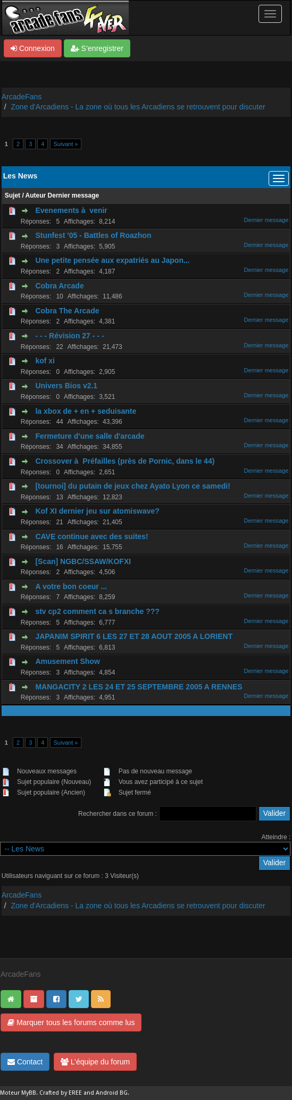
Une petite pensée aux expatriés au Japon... (112, 260)
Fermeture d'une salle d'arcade (89, 436)
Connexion (33, 48)
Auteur (36, 195)
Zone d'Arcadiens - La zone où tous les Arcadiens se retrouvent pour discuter (138, 107)
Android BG (112, 1092)
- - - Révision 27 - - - (69, 335)
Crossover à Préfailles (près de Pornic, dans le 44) (124, 461)
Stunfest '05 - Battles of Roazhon (93, 235)
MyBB (28, 1092)
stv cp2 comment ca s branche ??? (97, 611)
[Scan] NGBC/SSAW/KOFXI (83, 561)
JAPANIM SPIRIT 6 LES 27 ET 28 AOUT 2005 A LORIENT (133, 636)
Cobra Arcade (59, 286)
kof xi (45, 360)
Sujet (12, 195)
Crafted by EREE (60, 1092)
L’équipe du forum (95, 1062)
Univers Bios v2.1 (66, 385)
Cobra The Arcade (67, 310)
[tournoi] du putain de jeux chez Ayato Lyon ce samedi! (132, 486)
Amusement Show (67, 661)
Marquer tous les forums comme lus (71, 1022)
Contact (25, 1062)
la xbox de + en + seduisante (85, 411)
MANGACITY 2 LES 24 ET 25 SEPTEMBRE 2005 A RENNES (138, 687)
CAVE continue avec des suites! (91, 536)
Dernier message (73, 195)
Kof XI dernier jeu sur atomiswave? (97, 511)
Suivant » (66, 144)
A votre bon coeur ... (71, 586)
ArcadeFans (21, 96)
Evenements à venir (71, 210)
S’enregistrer (97, 48)
